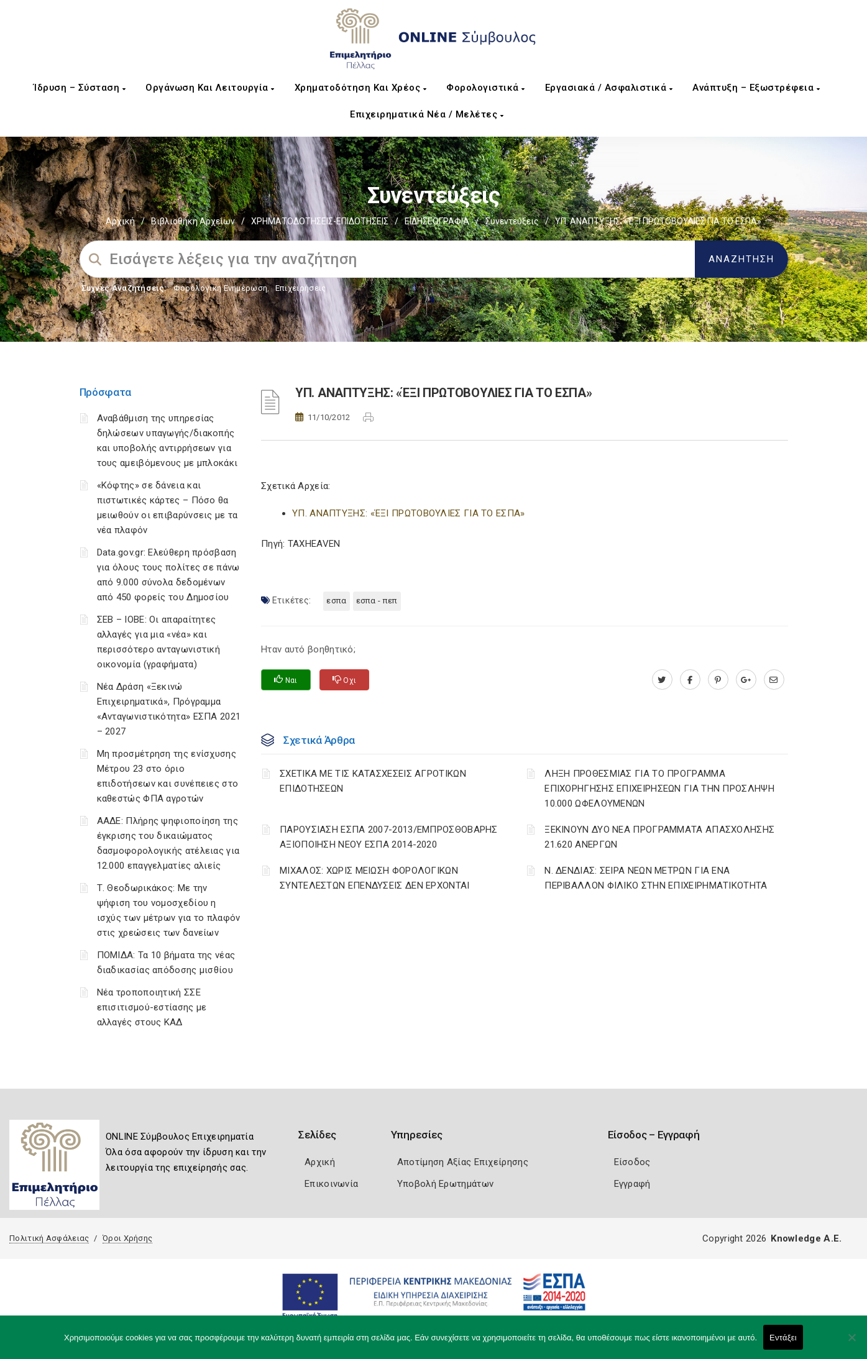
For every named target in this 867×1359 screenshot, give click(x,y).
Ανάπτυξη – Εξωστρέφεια (756, 87)
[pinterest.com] (718, 679)
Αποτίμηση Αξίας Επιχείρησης (462, 1162)
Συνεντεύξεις (512, 221)
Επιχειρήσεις (300, 288)
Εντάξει (783, 1337)
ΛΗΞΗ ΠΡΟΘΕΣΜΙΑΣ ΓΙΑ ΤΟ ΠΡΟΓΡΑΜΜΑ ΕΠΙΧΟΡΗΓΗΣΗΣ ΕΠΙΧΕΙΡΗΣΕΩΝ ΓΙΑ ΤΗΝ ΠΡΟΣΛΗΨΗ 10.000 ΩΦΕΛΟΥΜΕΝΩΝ (659, 788)
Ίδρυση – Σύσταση (80, 87)
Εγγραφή (632, 1183)
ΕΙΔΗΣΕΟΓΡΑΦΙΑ (437, 221)
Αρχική (120, 221)
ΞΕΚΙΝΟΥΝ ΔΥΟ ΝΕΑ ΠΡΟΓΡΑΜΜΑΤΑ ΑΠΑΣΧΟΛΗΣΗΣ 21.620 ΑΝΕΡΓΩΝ (659, 837)
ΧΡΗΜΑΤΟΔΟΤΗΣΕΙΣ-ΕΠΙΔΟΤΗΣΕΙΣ (319, 221)
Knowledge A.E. (806, 1238)
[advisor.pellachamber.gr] (774, 679)
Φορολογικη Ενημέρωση (220, 288)
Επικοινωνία (331, 1183)
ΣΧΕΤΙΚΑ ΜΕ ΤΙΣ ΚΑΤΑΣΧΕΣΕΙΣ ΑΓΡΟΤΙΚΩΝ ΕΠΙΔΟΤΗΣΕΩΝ (373, 781)
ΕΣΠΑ (336, 600)
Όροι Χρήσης (127, 1238)
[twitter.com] (662, 679)
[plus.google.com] (746, 679)
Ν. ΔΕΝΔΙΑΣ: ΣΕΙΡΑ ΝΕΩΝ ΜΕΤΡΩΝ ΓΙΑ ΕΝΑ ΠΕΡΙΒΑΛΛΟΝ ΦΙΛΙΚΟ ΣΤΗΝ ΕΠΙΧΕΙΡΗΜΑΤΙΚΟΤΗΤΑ (655, 878)
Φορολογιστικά (485, 87)
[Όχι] (851, 1343)
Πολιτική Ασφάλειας (49, 1238)
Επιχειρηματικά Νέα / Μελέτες (426, 114)
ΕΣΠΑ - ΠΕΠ (377, 600)
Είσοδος (632, 1162)
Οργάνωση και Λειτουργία (210, 87)
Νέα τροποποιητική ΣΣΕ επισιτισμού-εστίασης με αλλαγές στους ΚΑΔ (152, 1007)
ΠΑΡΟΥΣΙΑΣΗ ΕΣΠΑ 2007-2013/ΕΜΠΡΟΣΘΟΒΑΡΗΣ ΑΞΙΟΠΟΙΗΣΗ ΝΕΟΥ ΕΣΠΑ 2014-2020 (389, 837)
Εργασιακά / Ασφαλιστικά (609, 87)
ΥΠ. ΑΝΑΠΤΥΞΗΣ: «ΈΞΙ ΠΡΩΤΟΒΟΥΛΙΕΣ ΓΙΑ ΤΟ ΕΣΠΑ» (408, 513)
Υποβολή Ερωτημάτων (445, 1183)
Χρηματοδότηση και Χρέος (361, 87)
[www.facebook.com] (690, 679)
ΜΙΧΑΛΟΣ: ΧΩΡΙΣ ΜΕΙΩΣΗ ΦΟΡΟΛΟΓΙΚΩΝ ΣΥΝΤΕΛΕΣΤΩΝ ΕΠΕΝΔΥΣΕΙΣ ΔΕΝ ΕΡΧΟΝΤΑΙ (375, 878)
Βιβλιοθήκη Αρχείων (193, 221)
